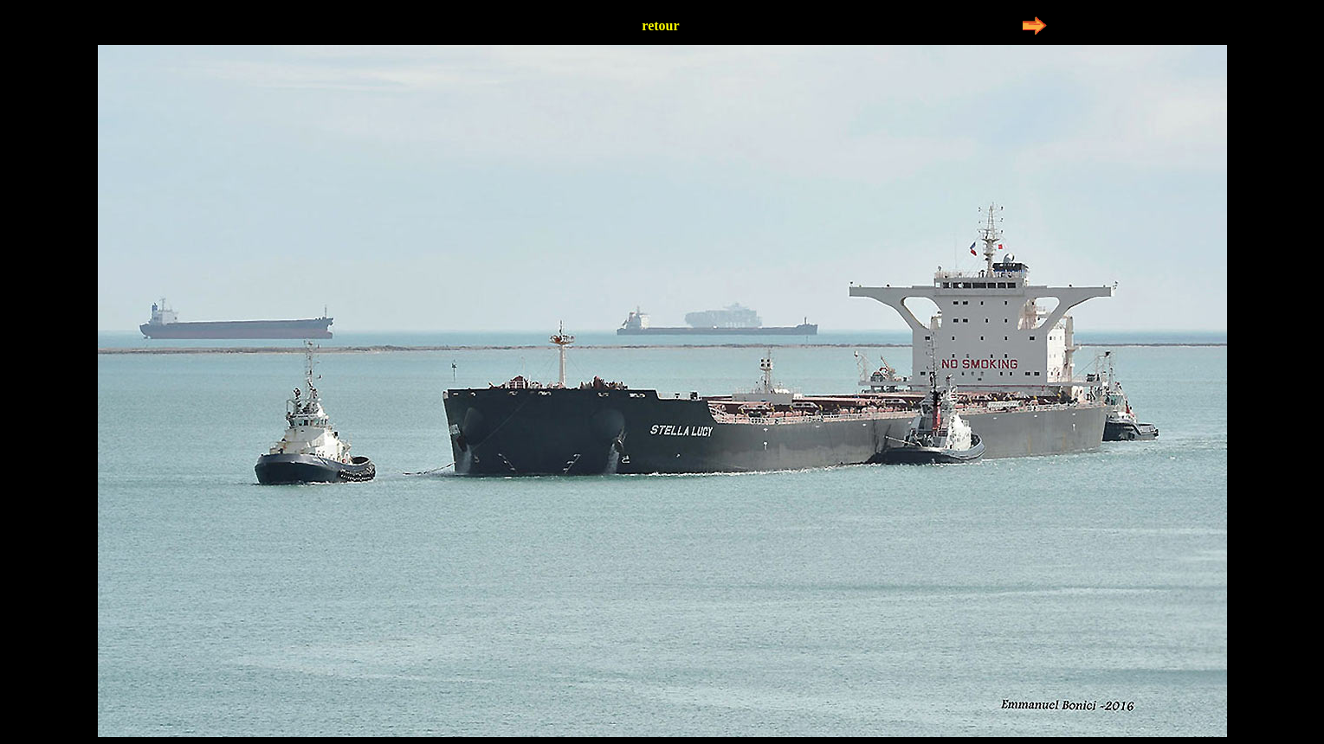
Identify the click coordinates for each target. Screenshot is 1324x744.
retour (660, 25)
